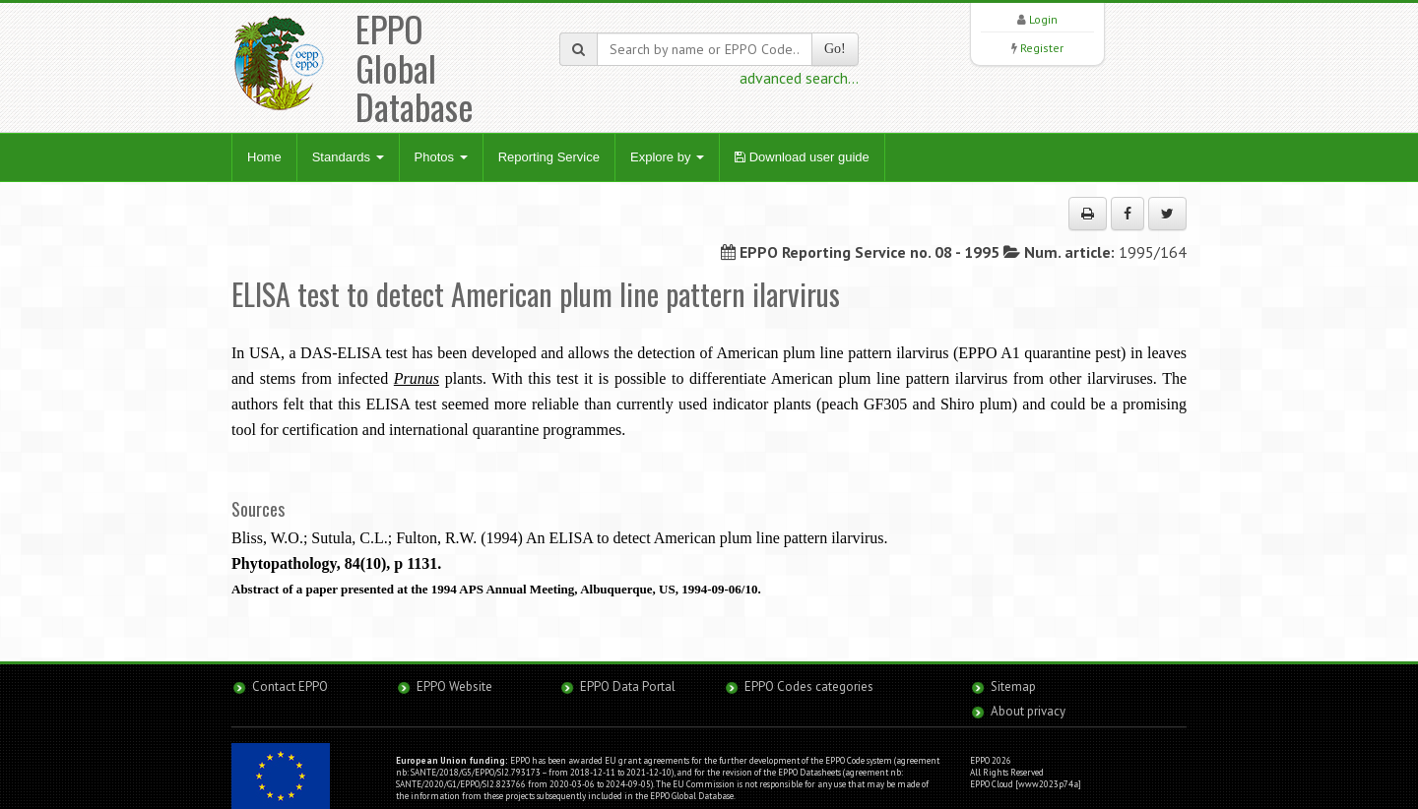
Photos (441, 157)
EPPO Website (454, 686)
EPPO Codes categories (808, 686)
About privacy (1028, 711)
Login (1043, 19)
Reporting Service (549, 157)
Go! (835, 48)
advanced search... (799, 78)
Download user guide (802, 157)
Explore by (667, 157)
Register (1042, 47)
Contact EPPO (290, 686)
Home (264, 157)
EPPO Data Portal (628, 686)
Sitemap (1013, 686)
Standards (348, 157)
